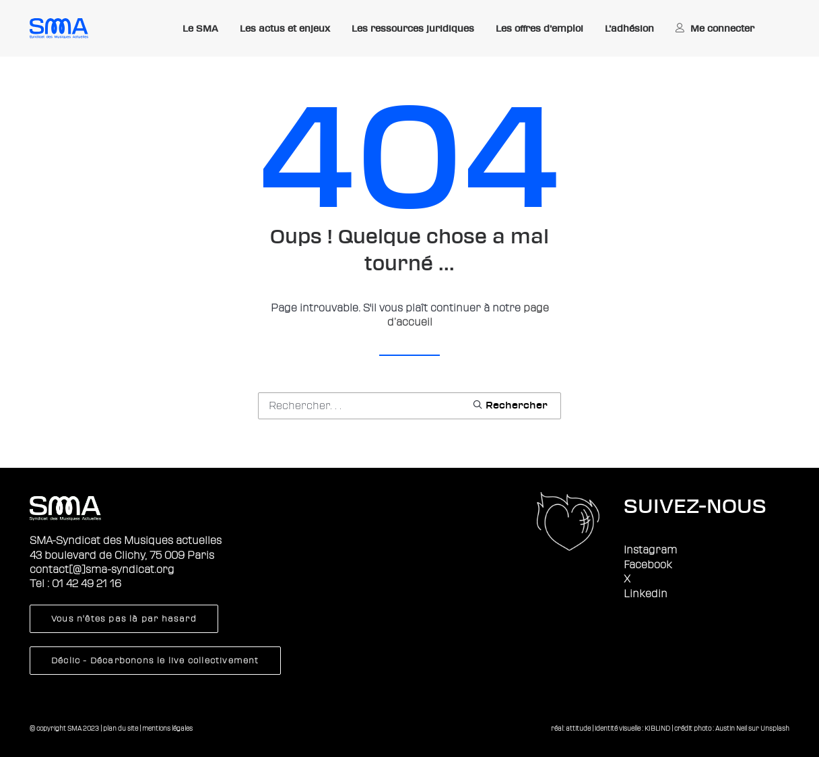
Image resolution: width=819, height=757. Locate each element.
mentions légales (167, 728)
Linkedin (645, 594)
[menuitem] (200, 29)
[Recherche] (409, 405)
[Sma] (59, 28)
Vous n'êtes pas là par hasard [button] (124, 619)
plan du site (120, 728)
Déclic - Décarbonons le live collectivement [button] (155, 660)
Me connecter (722, 28)
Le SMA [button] (200, 28)
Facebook (648, 565)
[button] (510, 404)
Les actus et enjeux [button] (285, 28)
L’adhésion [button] (629, 28)
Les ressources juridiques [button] (413, 28)
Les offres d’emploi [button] (539, 28)
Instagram (650, 550)
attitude (578, 728)
